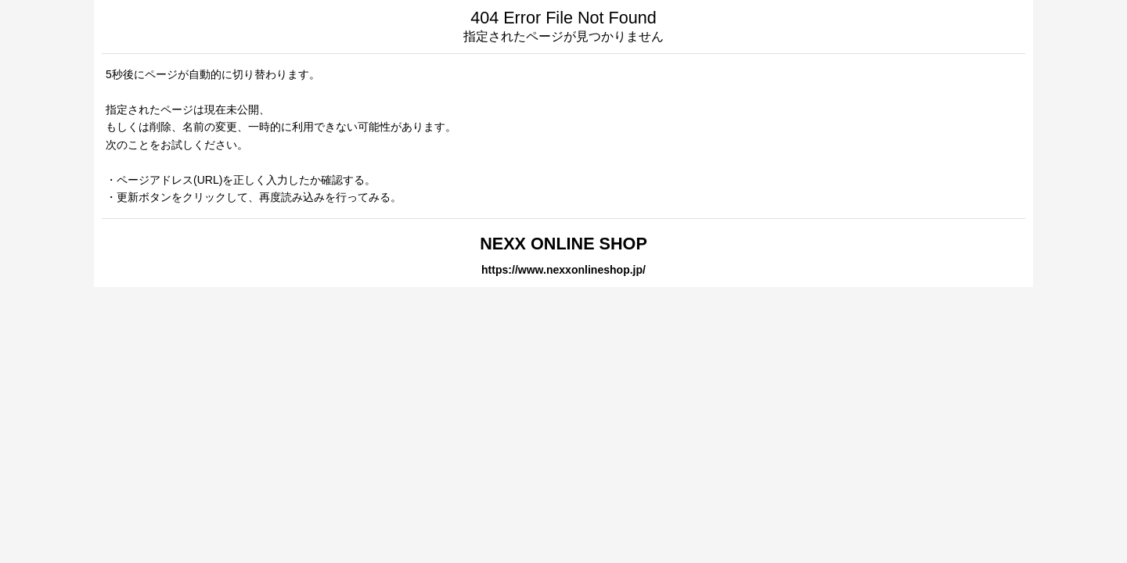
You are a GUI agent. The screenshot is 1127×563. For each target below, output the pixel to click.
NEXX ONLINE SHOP (563, 243)
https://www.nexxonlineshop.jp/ (563, 270)
